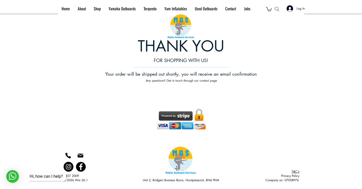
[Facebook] (81, 167)
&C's (295, 171)
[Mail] (80, 155)
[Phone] (68, 155)
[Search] (277, 9)
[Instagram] (68, 167)
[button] (269, 9)
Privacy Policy (290, 176)
